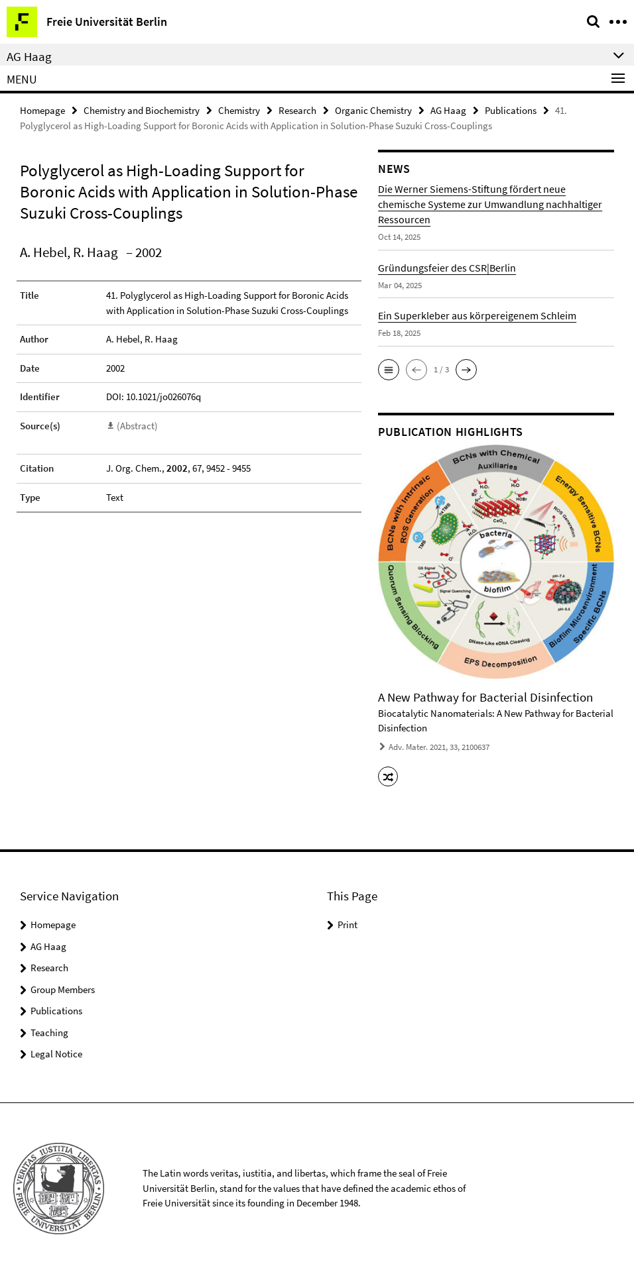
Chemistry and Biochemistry (142, 110)
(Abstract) (137, 425)
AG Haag (448, 110)
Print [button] (347, 924)
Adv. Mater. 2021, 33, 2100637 (439, 747)
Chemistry (239, 110)
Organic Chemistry (373, 110)
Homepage (42, 110)
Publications (511, 110)
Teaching (49, 1032)
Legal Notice (56, 1053)
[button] (388, 369)
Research (297, 110)
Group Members (63, 989)
